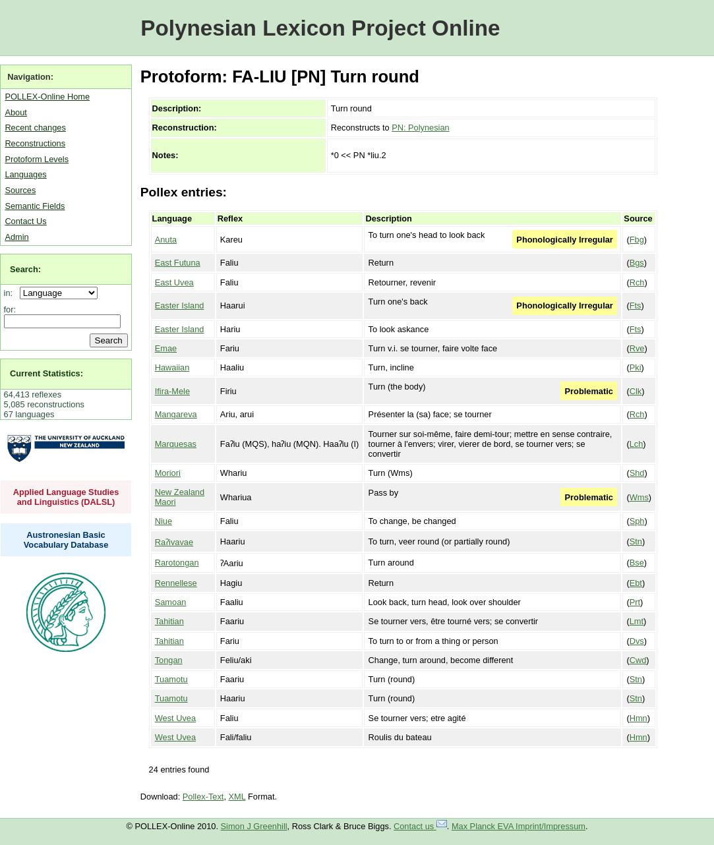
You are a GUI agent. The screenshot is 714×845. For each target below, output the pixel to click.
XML (237, 796)
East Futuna (177, 263)
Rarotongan (177, 563)
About (15, 112)
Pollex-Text (203, 796)
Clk (635, 391)
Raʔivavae (174, 542)
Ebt (636, 583)
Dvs (637, 641)
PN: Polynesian (421, 127)
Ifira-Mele (172, 391)
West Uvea (175, 718)
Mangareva (176, 414)
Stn (636, 541)
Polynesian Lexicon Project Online (320, 28)
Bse (637, 563)
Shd (637, 473)
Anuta (166, 240)
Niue (163, 521)
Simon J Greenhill (254, 826)
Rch (637, 282)
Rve (637, 348)
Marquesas (175, 444)
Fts (635, 305)
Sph (637, 521)
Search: (25, 269)
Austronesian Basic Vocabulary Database (66, 540)
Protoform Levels (37, 159)
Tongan (169, 660)
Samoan (171, 602)
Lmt (636, 621)
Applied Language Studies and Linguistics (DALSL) (66, 497)
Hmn (638, 718)
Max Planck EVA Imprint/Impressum (518, 826)
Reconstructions (35, 143)
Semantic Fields (35, 206)
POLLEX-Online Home (47, 97)
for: (10, 309)
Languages (25, 174)
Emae (166, 348)
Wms (639, 497)
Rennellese (176, 583)
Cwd (638, 660)
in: (11, 293)
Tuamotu (171, 679)
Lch (636, 444)
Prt (635, 602)
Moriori (168, 473)
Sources (20, 190)
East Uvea (174, 282)
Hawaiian (172, 367)
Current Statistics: (46, 373)
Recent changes (35, 127)
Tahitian (169, 621)
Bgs (637, 263)
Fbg (637, 240)
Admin (16, 237)
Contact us (420, 826)
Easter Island (179, 305)
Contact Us (25, 221)
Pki (635, 367)
